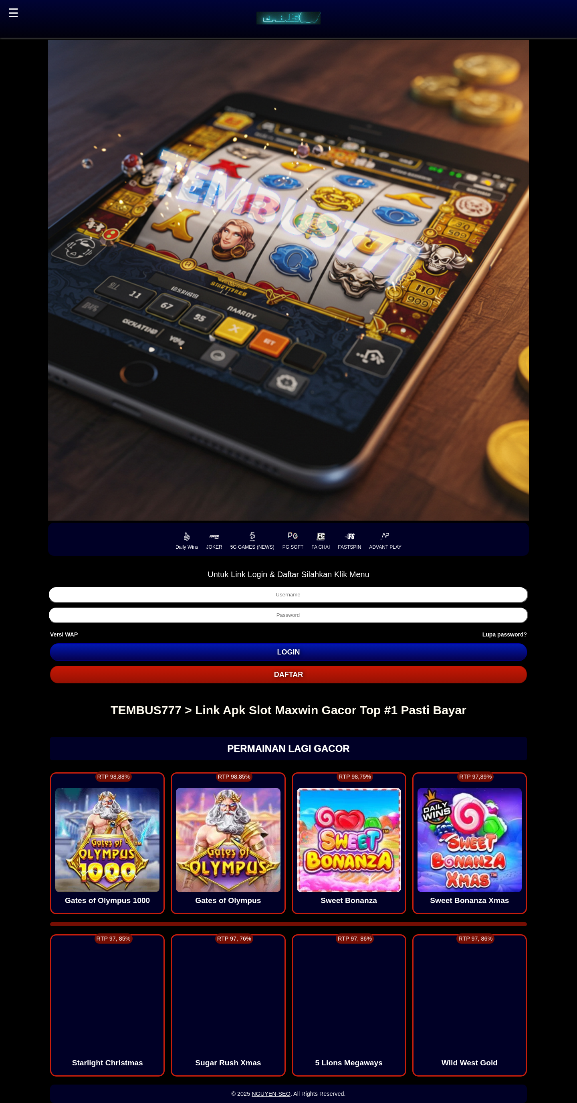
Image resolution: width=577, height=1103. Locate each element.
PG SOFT (293, 540)
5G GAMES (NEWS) (252, 540)
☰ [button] (13, 13)
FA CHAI (320, 540)
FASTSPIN (349, 540)
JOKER (214, 540)
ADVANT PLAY (385, 540)
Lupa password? (504, 634)
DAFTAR (288, 675)
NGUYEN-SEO (271, 1094)
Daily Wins (187, 540)
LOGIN (288, 652)
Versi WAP (64, 634)
